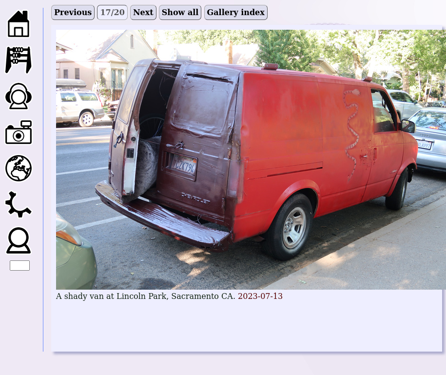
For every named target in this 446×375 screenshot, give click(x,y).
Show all (180, 12)
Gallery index (236, 12)
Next (143, 12)
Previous (73, 12)
